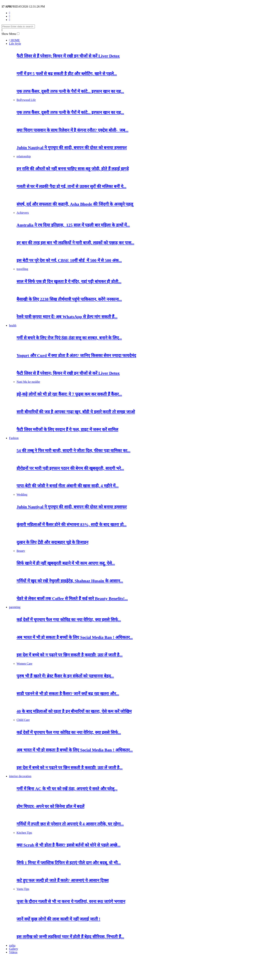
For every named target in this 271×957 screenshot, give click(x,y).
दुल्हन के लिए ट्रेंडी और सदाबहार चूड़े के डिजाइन (52, 542)
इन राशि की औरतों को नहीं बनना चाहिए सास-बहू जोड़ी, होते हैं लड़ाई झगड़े (73, 168)
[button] (18, 33)
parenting (14, 607)
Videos (13, 952)
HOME (14, 40)
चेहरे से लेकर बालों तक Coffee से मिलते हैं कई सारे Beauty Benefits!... (72, 598)
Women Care (24, 663)
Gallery (13, 948)
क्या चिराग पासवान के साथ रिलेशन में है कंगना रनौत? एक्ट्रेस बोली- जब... (72, 130)
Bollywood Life (26, 99)
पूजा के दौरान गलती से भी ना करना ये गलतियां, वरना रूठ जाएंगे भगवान (71, 901)
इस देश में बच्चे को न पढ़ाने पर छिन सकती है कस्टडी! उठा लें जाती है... (70, 655)
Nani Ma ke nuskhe (28, 381)
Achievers (23, 212)
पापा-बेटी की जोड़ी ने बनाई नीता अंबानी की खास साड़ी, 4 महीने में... (68, 485)
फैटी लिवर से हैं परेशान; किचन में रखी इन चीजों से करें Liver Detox (68, 56)
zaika (12, 945)
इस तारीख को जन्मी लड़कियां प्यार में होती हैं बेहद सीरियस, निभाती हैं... (70, 936)
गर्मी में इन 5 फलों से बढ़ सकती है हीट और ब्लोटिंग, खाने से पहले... (67, 73)
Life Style (15, 43)
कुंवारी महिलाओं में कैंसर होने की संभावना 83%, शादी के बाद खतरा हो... (71, 524)
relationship (24, 156)
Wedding (22, 494)
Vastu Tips (23, 889)
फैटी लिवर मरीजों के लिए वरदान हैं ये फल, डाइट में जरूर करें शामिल (67, 429)
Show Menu (9, 33)
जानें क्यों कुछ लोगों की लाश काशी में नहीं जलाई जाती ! (58, 919)
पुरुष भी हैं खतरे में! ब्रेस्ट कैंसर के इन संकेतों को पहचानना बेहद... (65, 676)
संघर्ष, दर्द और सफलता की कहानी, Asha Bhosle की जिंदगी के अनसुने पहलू (75, 204)
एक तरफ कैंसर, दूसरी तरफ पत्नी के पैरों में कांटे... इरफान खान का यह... (70, 91)
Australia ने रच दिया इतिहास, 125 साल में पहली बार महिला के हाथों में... (73, 225)
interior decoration (20, 776)
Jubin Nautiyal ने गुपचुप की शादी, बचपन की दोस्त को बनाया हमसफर (72, 147)
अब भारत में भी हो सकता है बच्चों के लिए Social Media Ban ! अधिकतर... (75, 637)
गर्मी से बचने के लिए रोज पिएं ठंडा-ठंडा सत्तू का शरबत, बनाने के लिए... (69, 338)
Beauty (21, 550)
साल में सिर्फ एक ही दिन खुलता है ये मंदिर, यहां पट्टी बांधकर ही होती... (69, 281)
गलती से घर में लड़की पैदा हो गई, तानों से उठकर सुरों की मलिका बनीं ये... (71, 186)
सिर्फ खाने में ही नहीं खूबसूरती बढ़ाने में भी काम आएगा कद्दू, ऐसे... (66, 563)
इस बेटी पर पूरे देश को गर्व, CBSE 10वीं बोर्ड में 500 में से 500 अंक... (69, 260)
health (12, 325)
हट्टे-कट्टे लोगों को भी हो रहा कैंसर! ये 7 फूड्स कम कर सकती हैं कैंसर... (69, 394)
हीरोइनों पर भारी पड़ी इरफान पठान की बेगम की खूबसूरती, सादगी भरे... (70, 468)
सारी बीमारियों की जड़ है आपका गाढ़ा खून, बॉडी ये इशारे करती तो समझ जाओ (76, 411)
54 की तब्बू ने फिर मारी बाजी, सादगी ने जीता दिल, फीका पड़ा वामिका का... (73, 450)
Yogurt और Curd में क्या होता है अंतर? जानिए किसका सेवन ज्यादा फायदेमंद (76, 355)
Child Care (23, 719)
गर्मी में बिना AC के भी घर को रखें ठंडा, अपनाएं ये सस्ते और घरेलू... (67, 788)
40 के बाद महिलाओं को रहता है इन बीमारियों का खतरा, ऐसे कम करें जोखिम (74, 711)
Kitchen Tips (24, 832)
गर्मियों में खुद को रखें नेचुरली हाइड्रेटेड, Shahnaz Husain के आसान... (70, 581)
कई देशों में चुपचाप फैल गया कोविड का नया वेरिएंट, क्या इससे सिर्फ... (69, 619)
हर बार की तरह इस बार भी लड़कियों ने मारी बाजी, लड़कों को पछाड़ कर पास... (75, 242)
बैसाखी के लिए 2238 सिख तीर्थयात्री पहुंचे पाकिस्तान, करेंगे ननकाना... (69, 299)
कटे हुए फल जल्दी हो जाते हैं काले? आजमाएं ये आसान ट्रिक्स (63, 880)
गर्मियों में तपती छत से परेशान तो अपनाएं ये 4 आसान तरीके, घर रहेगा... (70, 824)
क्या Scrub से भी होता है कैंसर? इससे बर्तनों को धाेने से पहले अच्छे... (68, 845)
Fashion (14, 438)
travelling (22, 269)
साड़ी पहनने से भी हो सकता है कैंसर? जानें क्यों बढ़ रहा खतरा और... (68, 693)
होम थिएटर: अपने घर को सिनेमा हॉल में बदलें (50, 806)
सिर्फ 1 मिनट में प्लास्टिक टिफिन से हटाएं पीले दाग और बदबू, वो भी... (69, 862)
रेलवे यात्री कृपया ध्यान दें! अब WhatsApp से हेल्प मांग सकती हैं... (67, 316)
